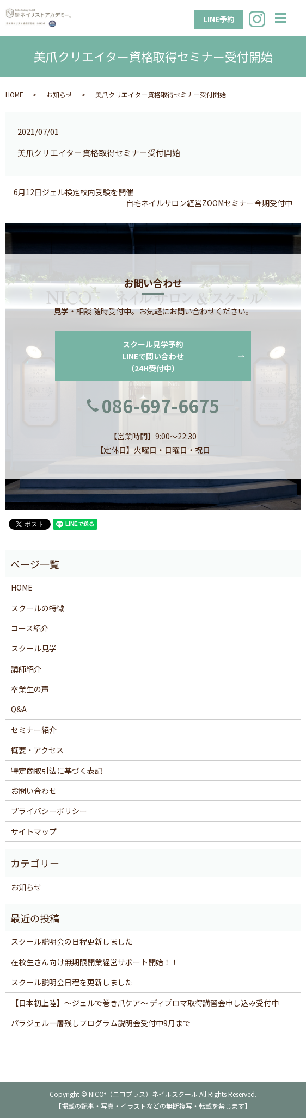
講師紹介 (26, 668)
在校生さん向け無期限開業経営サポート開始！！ (95, 961)
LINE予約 (219, 19)
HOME (14, 94)
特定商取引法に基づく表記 (56, 770)
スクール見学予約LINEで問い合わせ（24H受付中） (153, 356)
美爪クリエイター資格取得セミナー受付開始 (98, 152)
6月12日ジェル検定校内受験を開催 (73, 192)
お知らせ (59, 94)
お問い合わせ (34, 790)
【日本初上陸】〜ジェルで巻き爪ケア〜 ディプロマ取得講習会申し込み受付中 (145, 1002)
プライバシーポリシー (49, 810)
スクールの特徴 (37, 608)
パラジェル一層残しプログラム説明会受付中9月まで (101, 1022)
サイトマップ (34, 831)
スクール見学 (34, 648)
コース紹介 (29, 628)
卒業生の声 (30, 689)
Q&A (19, 709)
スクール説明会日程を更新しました (72, 982)
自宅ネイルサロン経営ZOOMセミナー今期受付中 (209, 203)
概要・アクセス (37, 749)
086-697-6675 (160, 405)
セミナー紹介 (34, 729)
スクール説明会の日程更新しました (72, 941)
